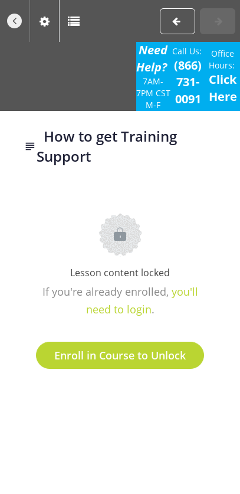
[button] (14, 21)
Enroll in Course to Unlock (120, 355)
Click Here (223, 87)
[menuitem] (44, 21)
